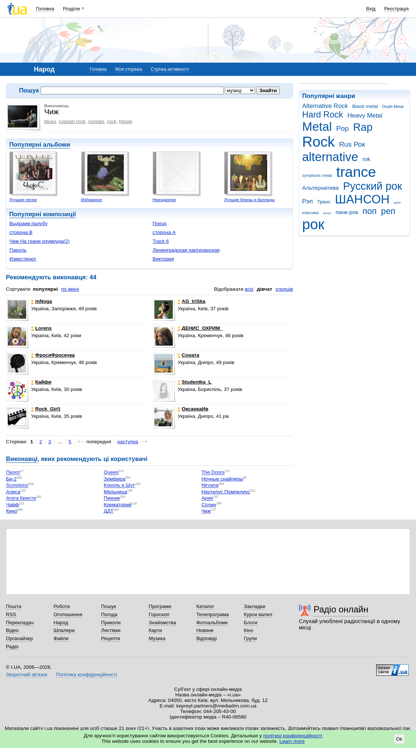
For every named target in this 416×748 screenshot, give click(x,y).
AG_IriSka (191, 301)
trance (356, 172)
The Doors (213, 472)
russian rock (72, 121)
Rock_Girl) (45, 409)
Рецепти (110, 638)
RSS (11, 614)
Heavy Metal (364, 115)
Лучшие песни (22, 200)
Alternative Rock (325, 105)
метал (327, 213)
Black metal (365, 106)
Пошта (13, 606)
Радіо (12, 646)
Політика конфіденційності (86, 674)
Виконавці (22, 458)
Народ (60, 622)
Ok (399, 739)
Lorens (41, 328)
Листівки (110, 630)
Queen (111, 472)
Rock (318, 142)
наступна (127, 441)
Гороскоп (158, 614)
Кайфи (41, 382)
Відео (12, 630)
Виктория (163, 259)
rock (111, 121)
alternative (330, 157)
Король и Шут (119, 485)
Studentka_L (195, 382)
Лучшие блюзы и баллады (249, 200)
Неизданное (164, 200)
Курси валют (258, 614)
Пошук (108, 606)
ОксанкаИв (193, 409)
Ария (207, 498)
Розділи (71, 8)
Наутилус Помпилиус (226, 491)
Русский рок (372, 186)
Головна (45, 8)
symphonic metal (317, 175)
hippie (125, 121)
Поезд (160, 223)
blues (50, 121)
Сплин (209, 504)
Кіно (249, 630)
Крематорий (118, 504)
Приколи (110, 622)
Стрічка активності (170, 69)
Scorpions (17, 485)
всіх (249, 289)
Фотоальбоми (212, 622)
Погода (109, 614)
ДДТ (108, 511)
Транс (324, 202)
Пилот (13, 472)
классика (310, 212)
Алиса (13, 491)
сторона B (20, 232)
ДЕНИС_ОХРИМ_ (200, 328)
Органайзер (19, 638)
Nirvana (210, 485)
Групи (250, 638)
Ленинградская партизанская (186, 250)
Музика (156, 638)
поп (370, 211)
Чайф (12, 504)
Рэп (307, 201)
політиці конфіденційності (292, 735)
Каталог (205, 606)
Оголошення (67, 614)
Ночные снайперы (222, 479)
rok (366, 159)
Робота (61, 606)
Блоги (251, 622)
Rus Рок (352, 144)
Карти (155, 630)
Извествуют (22, 259)
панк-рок (347, 212)
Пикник (112, 498)
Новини (205, 630)
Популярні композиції (42, 214)
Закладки (254, 606)
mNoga (41, 301)
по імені (70, 289)
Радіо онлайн (341, 609)
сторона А (164, 232)
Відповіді (206, 638)
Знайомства (162, 622)
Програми (159, 606)
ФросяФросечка (52, 355)
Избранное (91, 200)
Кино (11, 511)
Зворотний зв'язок (26, 674)
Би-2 (11, 479)
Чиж (206, 511)
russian (96, 121)
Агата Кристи (21, 498)
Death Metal (392, 106)
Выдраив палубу (28, 223)
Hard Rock (322, 114)
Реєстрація (396, 8)
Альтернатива (320, 188)
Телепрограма (212, 614)
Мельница (115, 491)
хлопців (284, 289)
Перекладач (20, 622)
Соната (188, 355)
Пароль (18, 250)
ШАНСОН (362, 199)
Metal (317, 126)
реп (388, 211)
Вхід (371, 8)
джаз (397, 202)
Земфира (114, 479)
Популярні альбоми (39, 144)
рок (313, 224)
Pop (342, 128)
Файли (61, 638)
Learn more (292, 741)
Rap (363, 127)
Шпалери (63, 630)
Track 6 (161, 241)
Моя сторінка (128, 69)
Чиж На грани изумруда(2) (39, 241)
